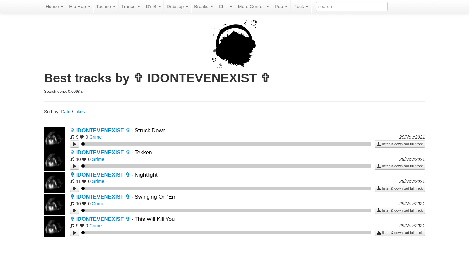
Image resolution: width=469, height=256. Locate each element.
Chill (225, 6)
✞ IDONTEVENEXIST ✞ (100, 130)
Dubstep (177, 6)
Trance (130, 6)
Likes (79, 111)
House (54, 6)
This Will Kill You (155, 219)
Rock (300, 6)
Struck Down (150, 130)
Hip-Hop (79, 6)
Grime (95, 137)
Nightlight (146, 175)
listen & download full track (400, 144)
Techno (106, 6)
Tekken (143, 152)
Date (66, 111)
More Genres (253, 6)
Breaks (203, 6)
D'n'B (153, 6)
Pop (281, 6)
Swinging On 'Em (156, 197)
